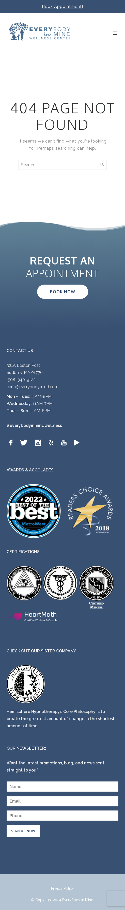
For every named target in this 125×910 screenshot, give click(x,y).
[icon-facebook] (12, 442)
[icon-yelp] (52, 442)
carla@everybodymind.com (32, 386)
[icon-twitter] (25, 442)
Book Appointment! (62, 6)
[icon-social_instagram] (39, 442)
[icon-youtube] (65, 442)
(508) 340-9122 (21, 379)
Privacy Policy (62, 888)
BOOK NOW (62, 291)
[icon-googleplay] (77, 442)
